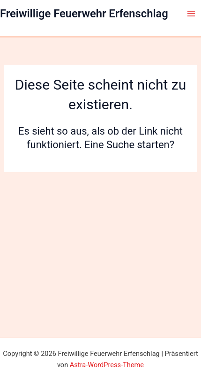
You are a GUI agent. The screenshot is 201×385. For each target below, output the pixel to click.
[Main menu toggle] (191, 13)
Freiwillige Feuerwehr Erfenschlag (84, 13)
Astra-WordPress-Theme (107, 365)
